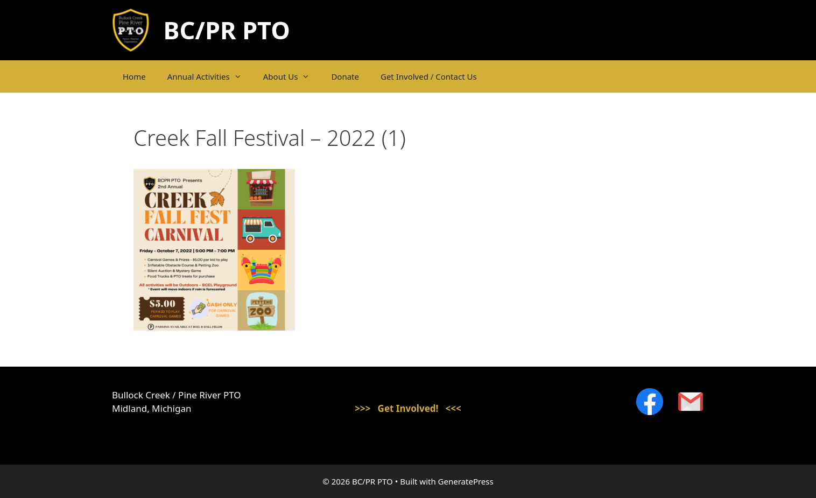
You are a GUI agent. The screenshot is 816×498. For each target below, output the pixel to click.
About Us (292, 76)
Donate (345, 76)
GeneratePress (466, 481)
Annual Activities (209, 76)
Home (134, 76)
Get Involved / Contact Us (429, 76)
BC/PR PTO (227, 29)
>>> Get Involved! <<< (408, 408)
